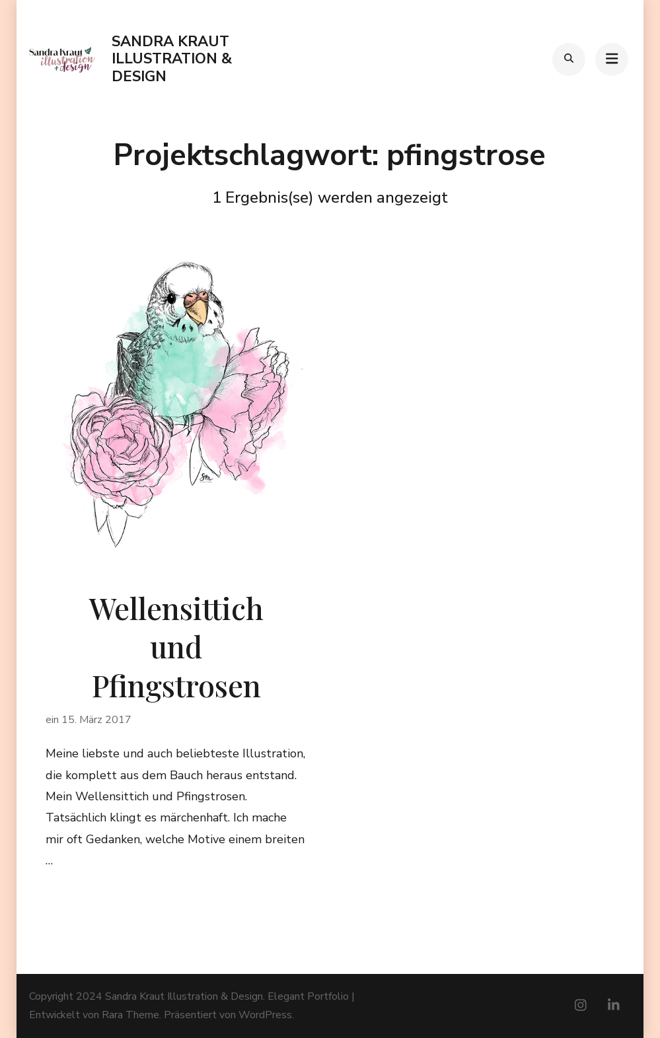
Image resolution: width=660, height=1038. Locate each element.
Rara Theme (130, 1015)
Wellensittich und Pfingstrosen (176, 646)
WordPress (265, 1015)
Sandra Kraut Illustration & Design (172, 59)
